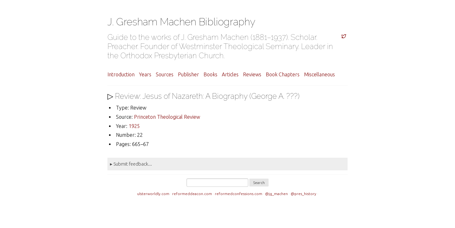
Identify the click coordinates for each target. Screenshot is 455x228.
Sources (164, 74)
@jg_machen (276, 194)
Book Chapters (283, 74)
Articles (230, 74)
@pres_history (303, 194)
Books (210, 74)
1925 (134, 126)
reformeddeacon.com (192, 194)
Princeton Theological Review (167, 117)
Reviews (252, 74)
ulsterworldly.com (153, 194)
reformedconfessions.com (238, 194)
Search (259, 182)
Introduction (121, 74)
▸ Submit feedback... (131, 164)
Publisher (188, 74)
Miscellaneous (319, 74)
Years (145, 74)
